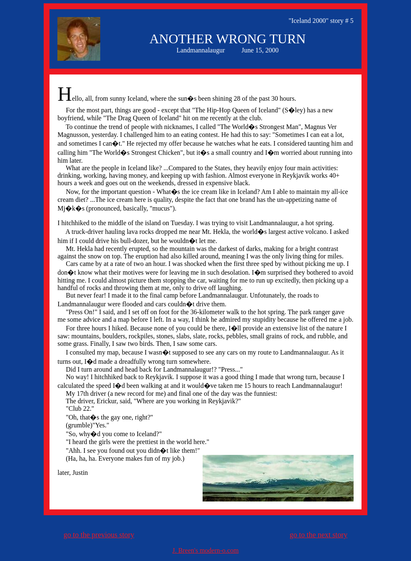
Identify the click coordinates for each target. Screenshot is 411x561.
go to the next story (318, 535)
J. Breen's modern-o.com (205, 550)
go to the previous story (99, 535)
